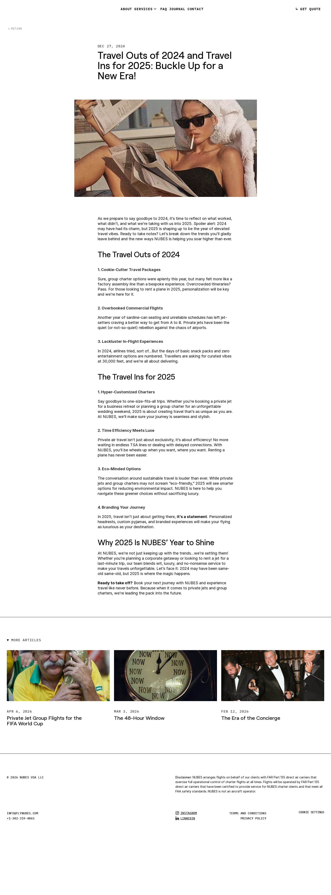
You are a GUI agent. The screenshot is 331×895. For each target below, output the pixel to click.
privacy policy (253, 818)
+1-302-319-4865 (21, 818)
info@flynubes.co (21, 813)
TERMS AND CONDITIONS (247, 813)
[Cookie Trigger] (311, 812)
